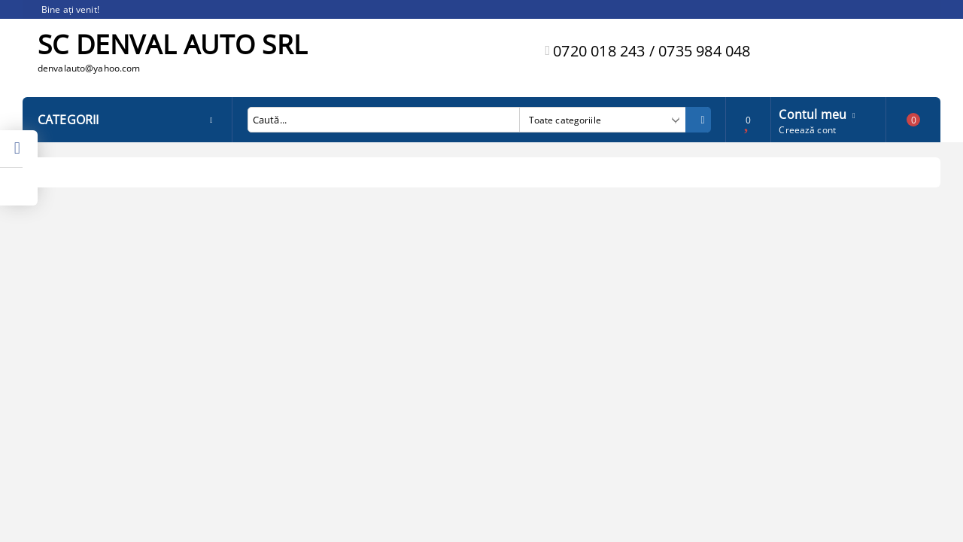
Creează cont (807, 129)
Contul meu (812, 113)
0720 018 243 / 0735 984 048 (651, 51)
